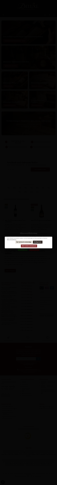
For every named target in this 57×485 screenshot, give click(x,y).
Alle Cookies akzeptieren (29, 246)
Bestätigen (23, 249)
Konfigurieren (37, 242)
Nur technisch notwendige (23, 242)
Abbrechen (34, 249)
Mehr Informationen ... (12, 239)
